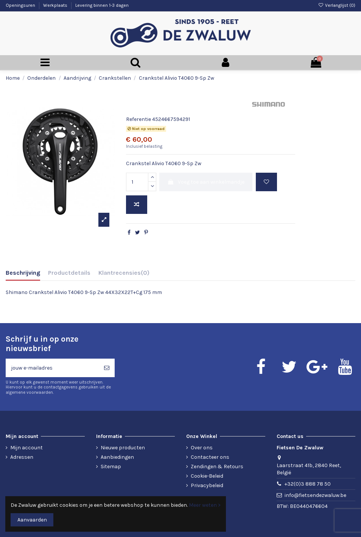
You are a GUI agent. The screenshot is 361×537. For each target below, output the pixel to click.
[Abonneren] (107, 368)
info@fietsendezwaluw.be (315, 495)
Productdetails (69, 272)
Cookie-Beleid (207, 476)
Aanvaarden (32, 520)
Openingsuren (21, 5)
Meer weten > (205, 505)
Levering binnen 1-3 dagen (102, 5)
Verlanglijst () (336, 5)
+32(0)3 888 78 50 (308, 484)
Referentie (138, 119)
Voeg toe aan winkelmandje (205, 182)
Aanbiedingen (117, 457)
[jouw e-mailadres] (52, 368)
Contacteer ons (210, 457)
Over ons (202, 447)
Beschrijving (23, 272)
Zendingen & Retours (217, 466)
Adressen (21, 457)
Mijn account (26, 447)
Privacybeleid (207, 485)
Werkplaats (55, 5)
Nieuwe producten (123, 447)
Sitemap (111, 466)
